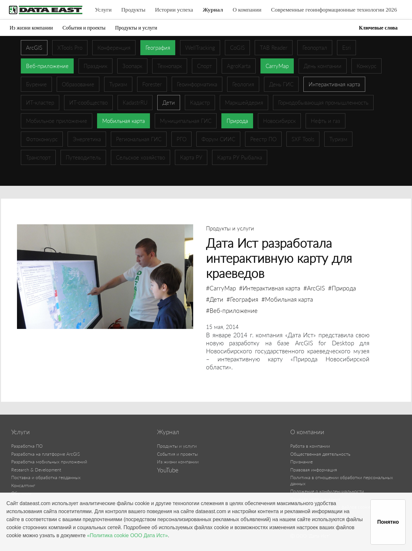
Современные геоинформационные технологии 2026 (334, 9)
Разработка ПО (27, 446)
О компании (247, 9)
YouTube (167, 470)
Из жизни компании (31, 27)
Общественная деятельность (320, 454)
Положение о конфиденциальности (327, 491)
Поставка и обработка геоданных (46, 477)
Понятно (388, 522)
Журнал (213, 9)
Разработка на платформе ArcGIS (45, 454)
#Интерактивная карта (269, 288)
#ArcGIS (314, 288)
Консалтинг (23, 485)
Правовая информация (313, 469)
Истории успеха (174, 9)
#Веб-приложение (232, 310)
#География (242, 299)
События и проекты (83, 27)
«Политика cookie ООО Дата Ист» (127, 535)
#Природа (342, 288)
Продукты (133, 9)
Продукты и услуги (136, 27)
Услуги (103, 9)
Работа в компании (310, 446)
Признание (301, 461)
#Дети (214, 299)
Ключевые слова (378, 27)
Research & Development (36, 469)
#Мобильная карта (287, 299)
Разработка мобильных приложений (49, 461)
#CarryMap (221, 288)
